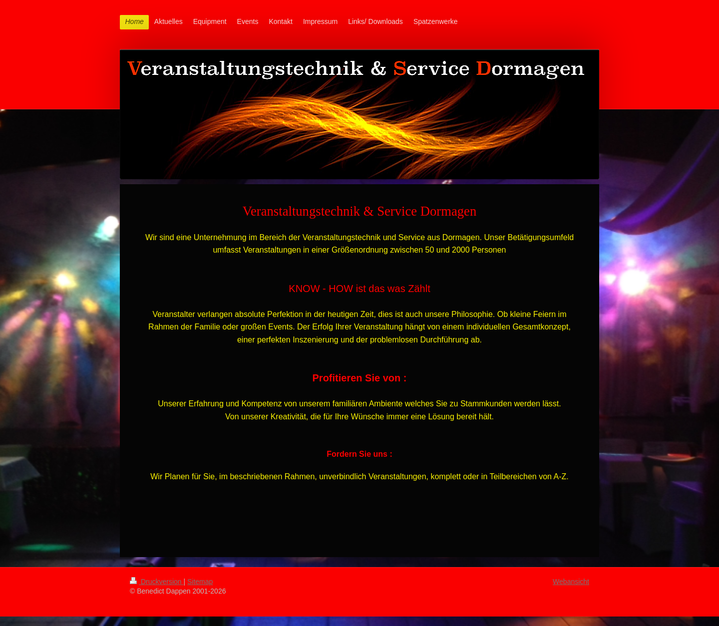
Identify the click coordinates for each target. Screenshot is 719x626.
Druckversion (156, 582)
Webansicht (571, 582)
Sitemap (200, 582)
